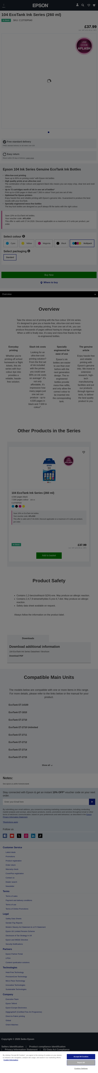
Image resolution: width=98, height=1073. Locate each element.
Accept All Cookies (81, 1056)
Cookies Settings (81, 1068)
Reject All (81, 1062)
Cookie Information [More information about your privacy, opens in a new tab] (11, 1060)
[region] (49, 1062)
